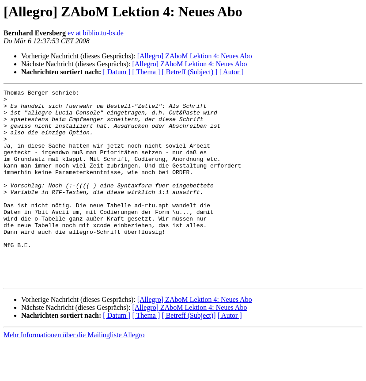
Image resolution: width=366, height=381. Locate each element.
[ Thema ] (146, 72)
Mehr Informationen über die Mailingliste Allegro (74, 373)
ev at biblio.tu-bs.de (96, 33)
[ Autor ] (231, 72)
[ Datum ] (116, 72)
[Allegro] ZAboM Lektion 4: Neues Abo (194, 56)
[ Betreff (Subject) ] (189, 72)
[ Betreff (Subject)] (188, 354)
